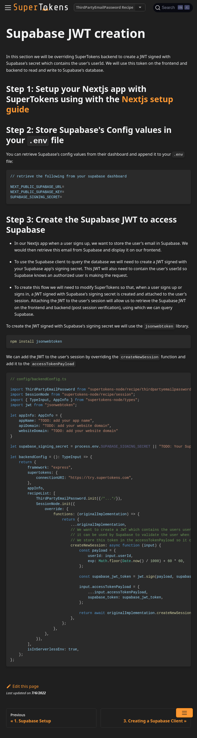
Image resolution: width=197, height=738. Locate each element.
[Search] (173, 7)
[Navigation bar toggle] (8, 8)
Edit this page (22, 686)
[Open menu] (184, 713)
